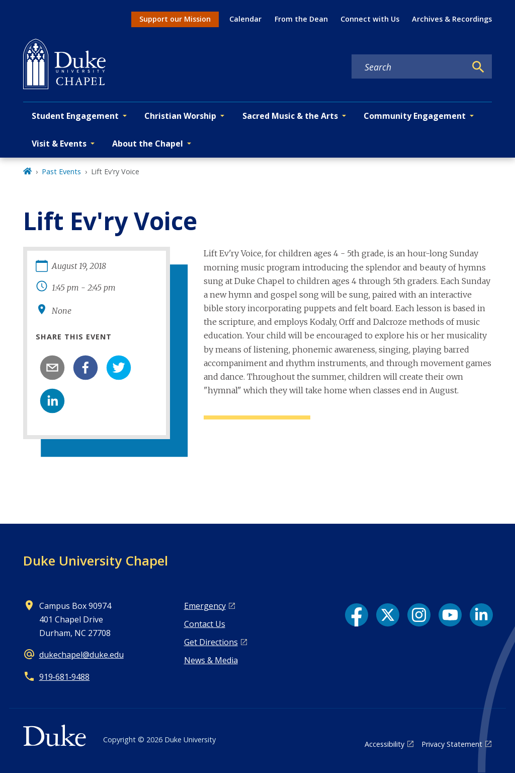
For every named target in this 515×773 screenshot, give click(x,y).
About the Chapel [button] (147, 143)
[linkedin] (52, 400)
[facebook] (85, 367)
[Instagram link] (419, 614)
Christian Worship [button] (180, 115)
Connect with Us (369, 19)
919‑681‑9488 (64, 676)
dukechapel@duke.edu (81, 654)
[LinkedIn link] (481, 614)
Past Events (61, 171)
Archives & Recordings (452, 19)
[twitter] (118, 367)
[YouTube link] (450, 614)
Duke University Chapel (95, 560)
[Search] (478, 67)
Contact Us (204, 623)
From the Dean (301, 19)
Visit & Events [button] (59, 143)
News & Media (211, 660)
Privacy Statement (451, 744)
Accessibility (384, 744)
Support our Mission (175, 19)
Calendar (245, 19)
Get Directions (211, 642)
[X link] (387, 614)
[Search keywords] (409, 67)
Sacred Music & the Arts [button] (290, 115)
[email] (52, 367)
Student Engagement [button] (75, 115)
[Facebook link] (356, 614)
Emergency (205, 605)
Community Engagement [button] (415, 115)
